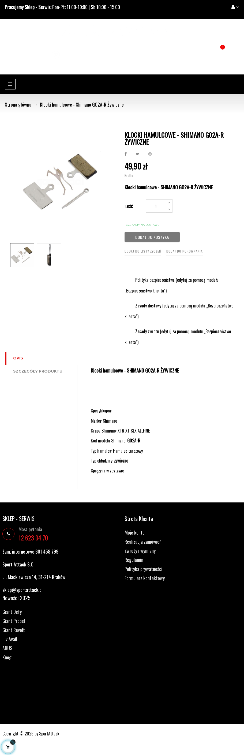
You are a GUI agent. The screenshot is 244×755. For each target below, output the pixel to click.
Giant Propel (13, 620)
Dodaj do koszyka (152, 237)
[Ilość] (156, 206)
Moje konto (135, 532)
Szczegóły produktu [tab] (37, 371)
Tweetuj (137, 153)
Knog (7, 657)
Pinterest (150, 153)
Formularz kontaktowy (145, 577)
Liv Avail (9, 639)
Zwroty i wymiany (140, 550)
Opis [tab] (18, 358)
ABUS (7, 648)
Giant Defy (12, 611)
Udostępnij (126, 153)
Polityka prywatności (143, 568)
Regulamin (134, 559)
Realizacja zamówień (143, 541)
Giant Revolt (13, 629)
